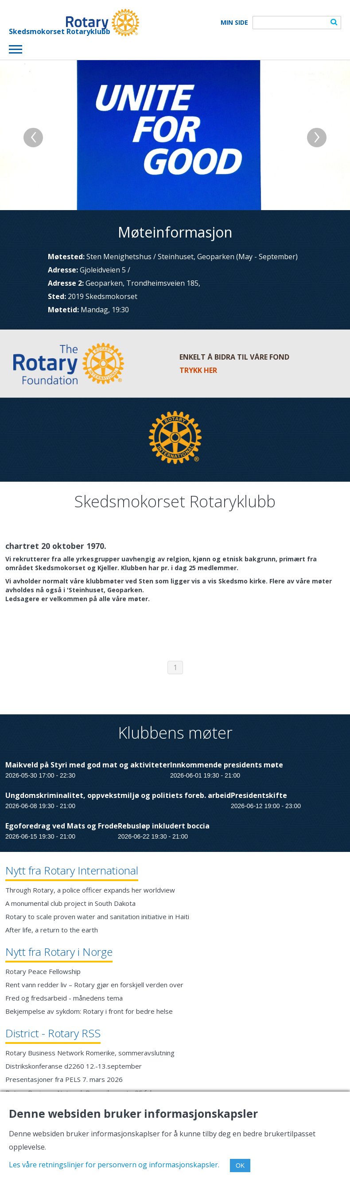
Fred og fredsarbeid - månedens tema (64, 997)
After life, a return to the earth (51, 929)
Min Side (234, 22)
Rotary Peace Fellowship (43, 971)
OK (240, 1165)
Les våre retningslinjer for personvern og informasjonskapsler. (114, 1164)
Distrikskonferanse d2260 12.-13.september (73, 1066)
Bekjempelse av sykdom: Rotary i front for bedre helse (89, 1011)
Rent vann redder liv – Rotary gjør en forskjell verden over (94, 984)
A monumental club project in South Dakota (70, 903)
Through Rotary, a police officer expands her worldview (90, 890)
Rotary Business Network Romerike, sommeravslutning (90, 1052)
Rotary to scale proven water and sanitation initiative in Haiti (97, 916)
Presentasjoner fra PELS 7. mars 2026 (64, 1079)
